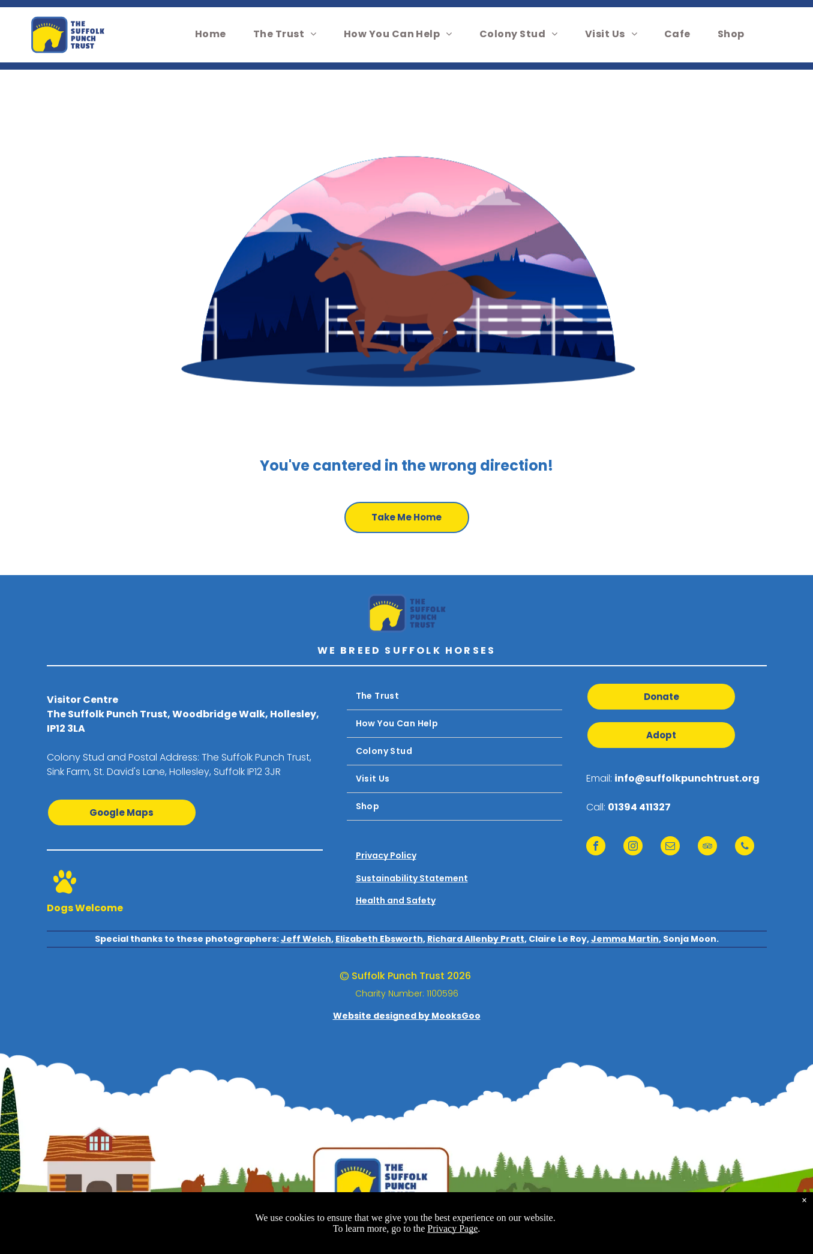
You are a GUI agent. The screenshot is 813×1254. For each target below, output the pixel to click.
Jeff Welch (306, 939)
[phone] (744, 847)
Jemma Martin (625, 939)
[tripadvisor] (707, 847)
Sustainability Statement (412, 878)
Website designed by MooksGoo (407, 1016)
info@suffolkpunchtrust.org (687, 778)
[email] (670, 847)
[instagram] (633, 847)
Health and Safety (396, 900)
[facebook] (595, 847)
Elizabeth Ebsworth (379, 939)
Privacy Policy (386, 855)
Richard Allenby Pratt (475, 939)
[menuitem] (215, 34)
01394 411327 (639, 807)
